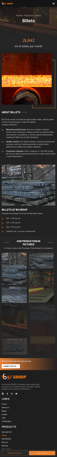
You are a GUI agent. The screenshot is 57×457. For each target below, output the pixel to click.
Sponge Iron (7, 432)
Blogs (4, 411)
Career (4, 414)
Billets (4, 435)
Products (28, 15)
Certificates (6, 421)
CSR (3, 418)
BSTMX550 (6, 439)
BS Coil (5, 442)
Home (19, 15)
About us (5, 407)
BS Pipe (5, 446)
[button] (53, 3)
